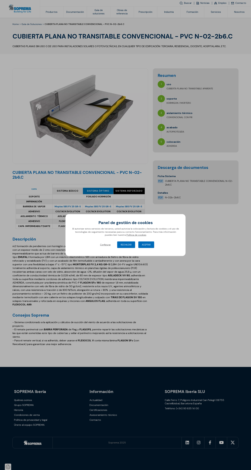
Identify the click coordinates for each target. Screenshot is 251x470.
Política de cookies (136, 234)
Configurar (105, 244)
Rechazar (126, 244)
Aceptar (146, 244)
